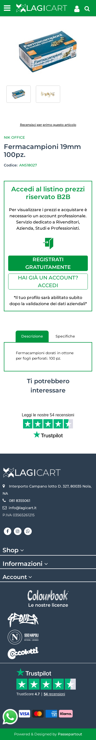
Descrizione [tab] (32, 338)
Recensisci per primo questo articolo (48, 125)
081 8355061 (19, 500)
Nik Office (14, 137)
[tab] (48, 550)
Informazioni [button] (26, 563)
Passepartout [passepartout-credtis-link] (70, 734)
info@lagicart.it (23, 507)
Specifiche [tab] (65, 336)
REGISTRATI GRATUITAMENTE (48, 263)
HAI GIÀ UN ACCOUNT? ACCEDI (48, 281)
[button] (48, 51)
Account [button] (18, 577)
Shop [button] (14, 550)
